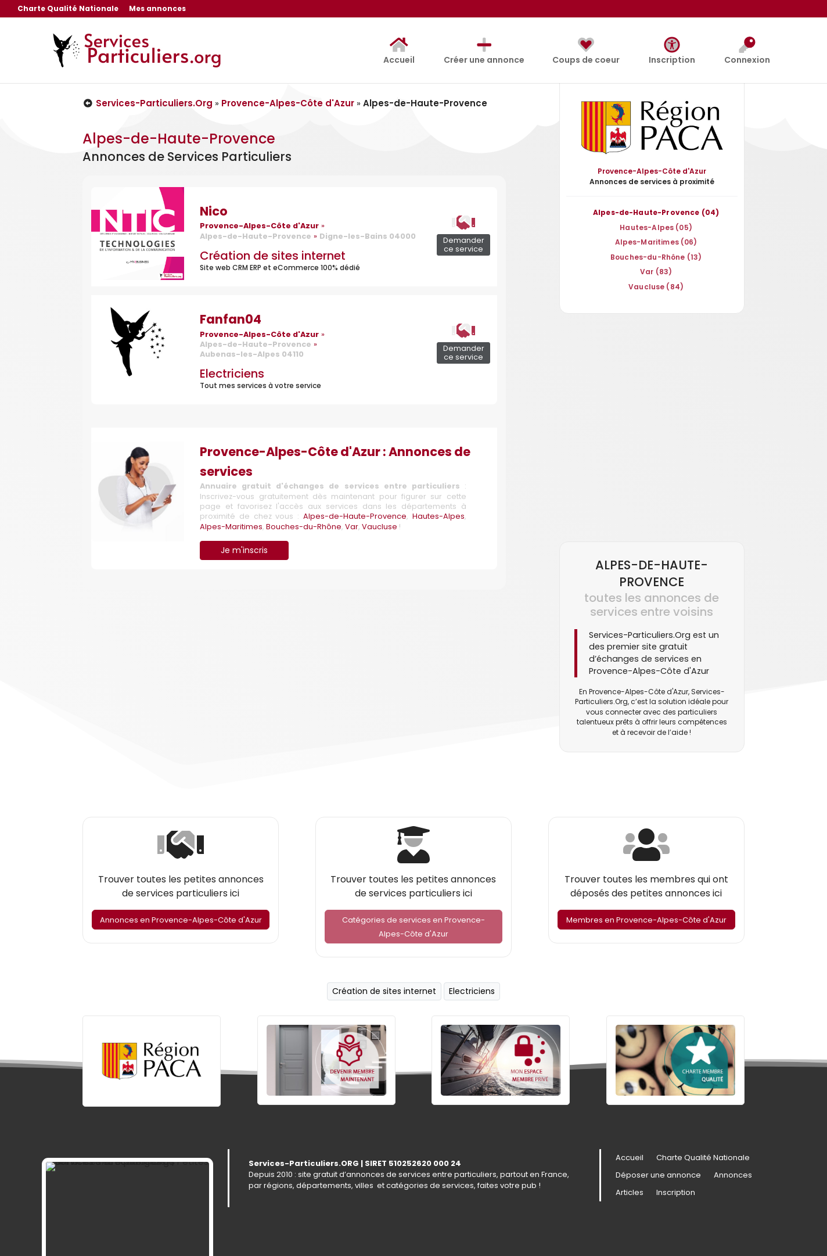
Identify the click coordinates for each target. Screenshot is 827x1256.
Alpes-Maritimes (231, 527)
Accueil (399, 51)
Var (351, 527)
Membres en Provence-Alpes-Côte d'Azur (646, 919)
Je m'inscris (244, 550)
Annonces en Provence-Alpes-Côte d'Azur (181, 919)
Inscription (672, 51)
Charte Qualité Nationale (67, 9)
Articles (629, 1193)
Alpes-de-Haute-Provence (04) (656, 212)
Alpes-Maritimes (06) (656, 242)
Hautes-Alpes (438, 516)
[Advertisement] (652, 427)
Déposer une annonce (658, 1175)
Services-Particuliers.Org (147, 103)
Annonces (733, 1175)
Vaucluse (379, 527)
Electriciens (232, 373)
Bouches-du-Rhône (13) (656, 257)
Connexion (747, 51)
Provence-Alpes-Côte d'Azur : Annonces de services (335, 461)
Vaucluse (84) (656, 287)
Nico (214, 211)
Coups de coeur (586, 51)
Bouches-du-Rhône (303, 527)
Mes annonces (157, 9)
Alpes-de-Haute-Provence (355, 516)
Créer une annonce (484, 51)
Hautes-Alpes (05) (656, 227)
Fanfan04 (230, 319)
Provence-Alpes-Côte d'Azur (287, 103)
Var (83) (656, 272)
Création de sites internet (273, 255)
